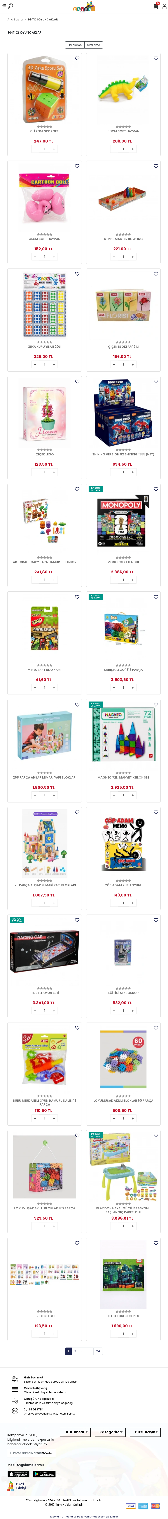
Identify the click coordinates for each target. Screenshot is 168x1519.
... (90, 1351)
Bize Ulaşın (145, 1432)
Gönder (45, 1453)
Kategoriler (110, 1432)
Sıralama (93, 45)
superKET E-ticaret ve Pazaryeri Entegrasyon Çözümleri (84, 1516)
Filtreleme (75, 45)
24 (98, 1351)
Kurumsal (75, 1432)
